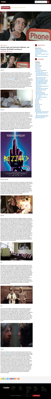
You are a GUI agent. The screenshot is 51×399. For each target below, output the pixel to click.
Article (5, 45)
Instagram (36, 388)
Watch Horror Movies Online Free (41, 115)
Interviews (37, 69)
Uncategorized (37, 109)
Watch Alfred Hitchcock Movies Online (42, 75)
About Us (20, 388)
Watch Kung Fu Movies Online (41, 82)
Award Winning (37, 65)
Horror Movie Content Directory (41, 72)
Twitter (35, 390)
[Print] (19, 379)
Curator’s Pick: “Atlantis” (39, 49)
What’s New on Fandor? (39, 117)
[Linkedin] (13, 379)
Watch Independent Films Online (41, 81)
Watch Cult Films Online (40, 78)
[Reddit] (15, 379)
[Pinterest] (11, 379)
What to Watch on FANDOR (40, 70)
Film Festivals (37, 91)
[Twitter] (9, 379)
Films (36, 100)
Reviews (36, 108)
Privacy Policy (43, 389)
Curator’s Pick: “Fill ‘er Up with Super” (41, 56)
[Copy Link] (1, 379)
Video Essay (37, 110)
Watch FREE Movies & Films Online (41, 111)
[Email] (3, 379)
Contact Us (21, 389)
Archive (2, 45)
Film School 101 (37, 99)
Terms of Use (43, 388)
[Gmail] (17, 379)
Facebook (36, 389)
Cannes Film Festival (39, 92)
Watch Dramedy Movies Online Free (42, 112)
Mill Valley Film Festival (40, 93)
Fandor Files (37, 66)
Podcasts (36, 106)
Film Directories (37, 71)
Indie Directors (37, 104)
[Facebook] (7, 379)
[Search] (48, 2)
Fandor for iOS (29, 388)
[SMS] (5, 379)
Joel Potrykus (11, 78)
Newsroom (37, 105)
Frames (36, 103)
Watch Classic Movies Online (40, 77)
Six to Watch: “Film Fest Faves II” (40, 50)
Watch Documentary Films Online (41, 80)
